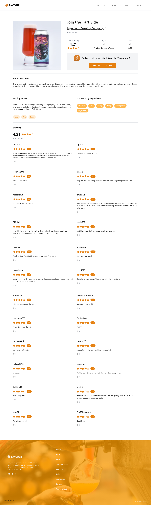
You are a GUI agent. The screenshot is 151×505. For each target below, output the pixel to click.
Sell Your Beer (126, 5)
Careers (139, 5)
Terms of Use (61, 489)
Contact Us (60, 479)
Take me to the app (102, 65)
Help (58, 474)
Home (97, 5)
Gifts (106, 5)
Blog (114, 5)
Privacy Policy (61, 484)
